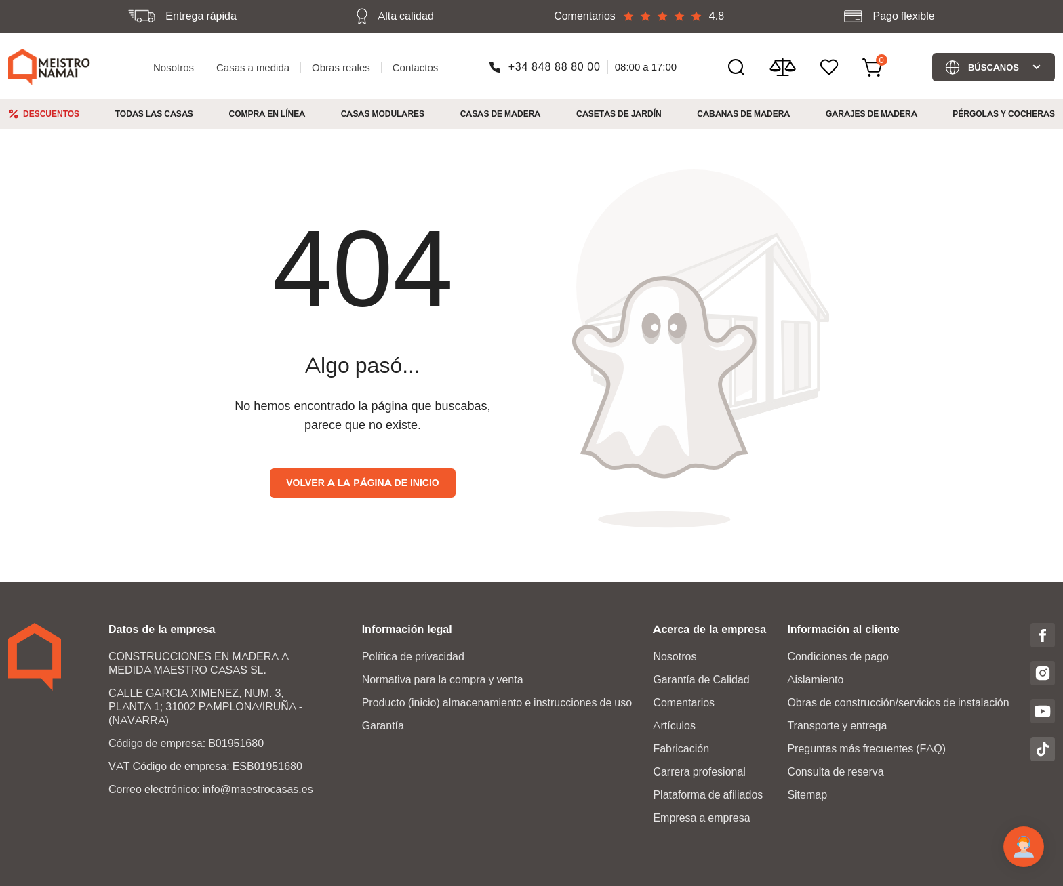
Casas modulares (382, 113)
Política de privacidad (413, 656)
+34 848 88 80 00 (554, 66)
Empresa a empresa (701, 817)
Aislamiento (815, 679)
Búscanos (993, 67)
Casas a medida (252, 67)
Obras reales (341, 67)
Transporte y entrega (837, 725)
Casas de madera (500, 113)
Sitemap (807, 794)
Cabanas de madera (743, 113)
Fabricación (681, 748)
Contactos (416, 67)
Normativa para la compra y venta (442, 679)
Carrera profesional (699, 771)
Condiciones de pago (837, 656)
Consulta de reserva (835, 771)
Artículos (674, 725)
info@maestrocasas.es (258, 789)
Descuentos (51, 113)
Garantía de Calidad (701, 679)
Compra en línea (266, 113)
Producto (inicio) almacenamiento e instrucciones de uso (497, 702)
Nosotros (173, 67)
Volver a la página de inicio (362, 483)
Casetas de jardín (619, 113)
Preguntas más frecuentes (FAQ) (866, 748)
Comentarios (684, 702)
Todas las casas (154, 113)
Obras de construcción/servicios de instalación (898, 702)
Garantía (383, 725)
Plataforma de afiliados (708, 794)
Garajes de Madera (871, 113)
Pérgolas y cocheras (1003, 113)
